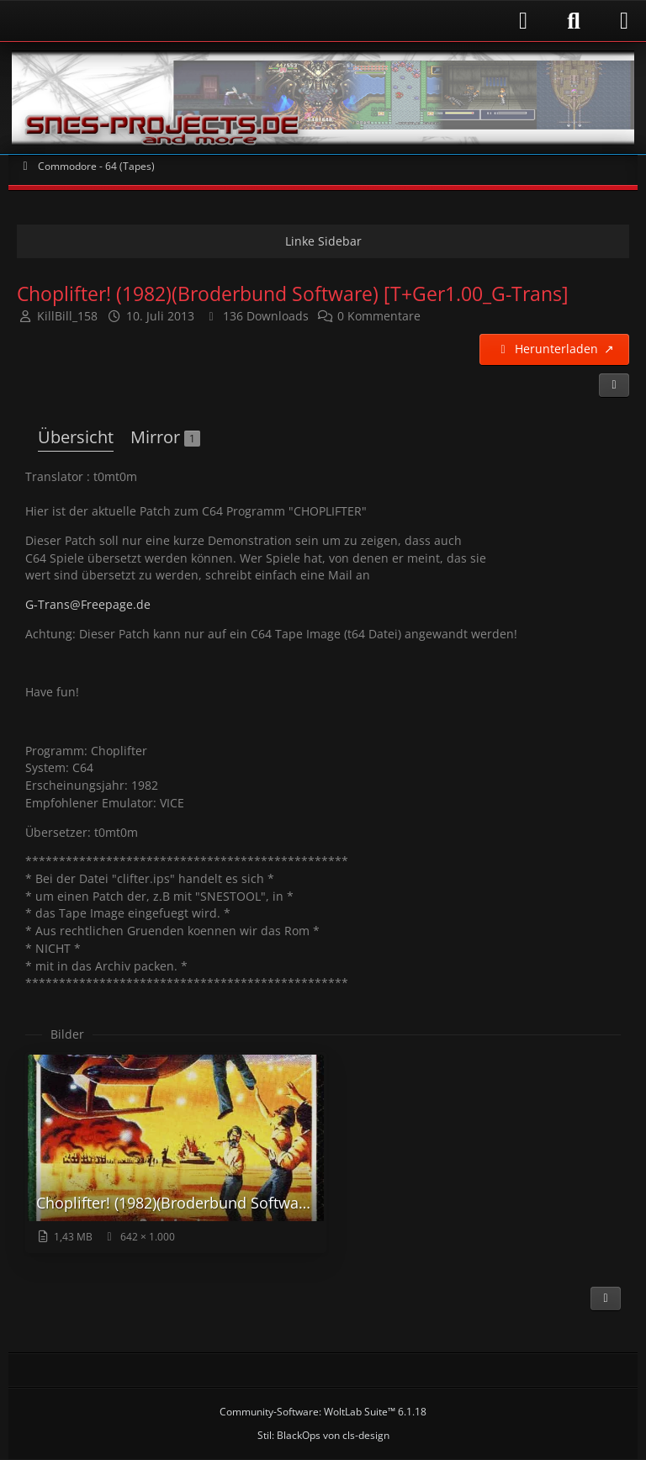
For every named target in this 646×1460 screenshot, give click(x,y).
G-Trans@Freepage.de (88, 604)
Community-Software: (323, 1411)
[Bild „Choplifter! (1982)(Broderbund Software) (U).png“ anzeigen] (176, 1153)
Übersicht (76, 437)
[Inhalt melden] (605, 1298)
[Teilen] (614, 385)
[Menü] (624, 21)
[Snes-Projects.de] (323, 97)
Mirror (165, 437)
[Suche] (573, 21)
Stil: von (323, 1435)
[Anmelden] (276, 20)
